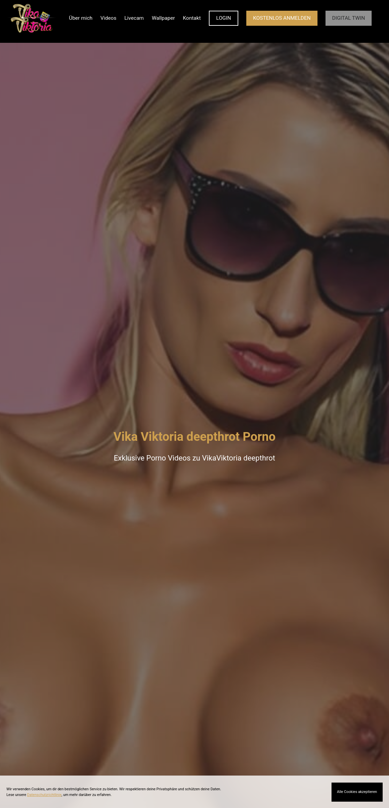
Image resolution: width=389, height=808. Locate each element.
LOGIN (223, 18)
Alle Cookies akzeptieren (357, 792)
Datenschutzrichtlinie (44, 795)
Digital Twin (348, 18)
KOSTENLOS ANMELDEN (281, 18)
